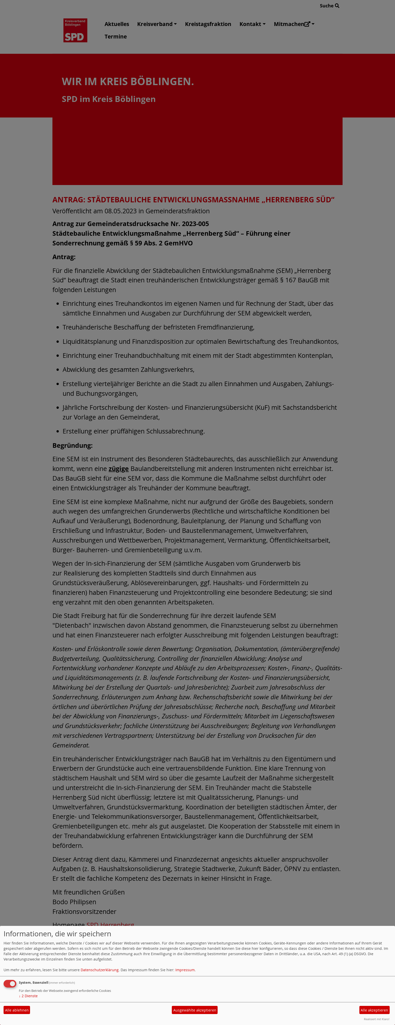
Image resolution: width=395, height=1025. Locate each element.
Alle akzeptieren (374, 1010)
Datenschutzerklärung (100, 969)
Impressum (185, 969)
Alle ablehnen (17, 1010)
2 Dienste (28, 995)
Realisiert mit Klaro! (376, 1019)
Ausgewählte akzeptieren (194, 1010)
